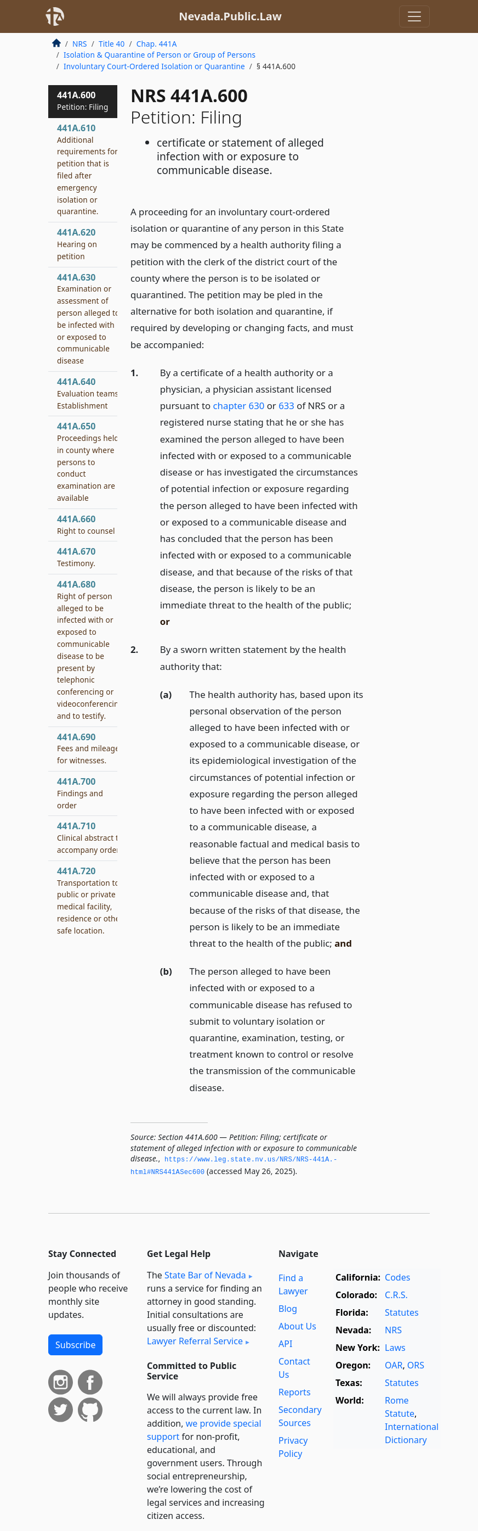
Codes (397, 1277)
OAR (393, 1365)
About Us (297, 1326)
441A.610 (87, 169)
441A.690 (88, 748)
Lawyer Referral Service (195, 1341)
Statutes (402, 1312)
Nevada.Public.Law (230, 16)
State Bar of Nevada (205, 1275)
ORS (415, 1365)
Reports (294, 1392)
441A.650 (88, 461)
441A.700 (80, 793)
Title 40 (112, 43)
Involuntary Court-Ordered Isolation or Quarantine (154, 66)
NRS (79, 43)
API (285, 1344)
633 (286, 405)
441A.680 (90, 649)
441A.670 (76, 556)
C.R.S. (396, 1295)
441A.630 (88, 318)
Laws (395, 1348)
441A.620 (77, 243)
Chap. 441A (156, 43)
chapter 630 (239, 405)
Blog (287, 1309)
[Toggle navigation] (414, 16)
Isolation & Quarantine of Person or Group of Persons (159, 54)
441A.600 (82, 100)
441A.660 (86, 524)
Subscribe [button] (75, 1345)
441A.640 (89, 393)
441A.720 (90, 900)
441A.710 (90, 837)
